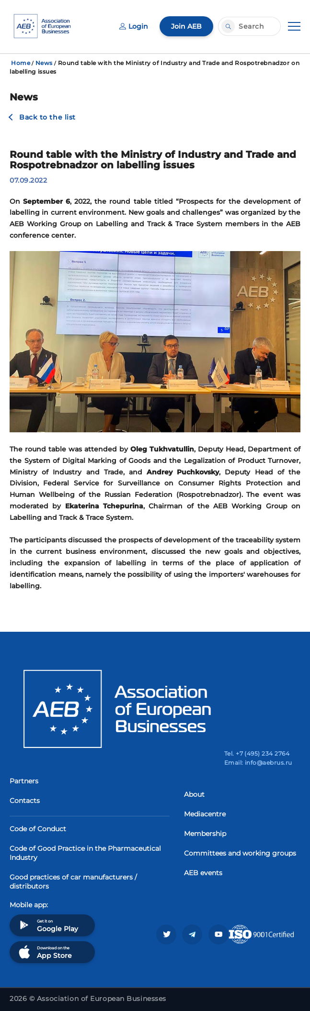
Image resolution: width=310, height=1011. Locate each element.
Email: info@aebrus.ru (258, 762)
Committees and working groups (240, 853)
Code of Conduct (38, 828)
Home (20, 62)
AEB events (203, 872)
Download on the (44, 952)
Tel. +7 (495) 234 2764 (257, 753)
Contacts (25, 800)
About (194, 794)
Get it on (47, 925)
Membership (205, 833)
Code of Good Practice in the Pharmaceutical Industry (85, 853)
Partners (24, 781)
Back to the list (47, 117)
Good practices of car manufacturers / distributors (73, 881)
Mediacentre (205, 814)
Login (133, 26)
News (44, 62)
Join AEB (186, 26)
